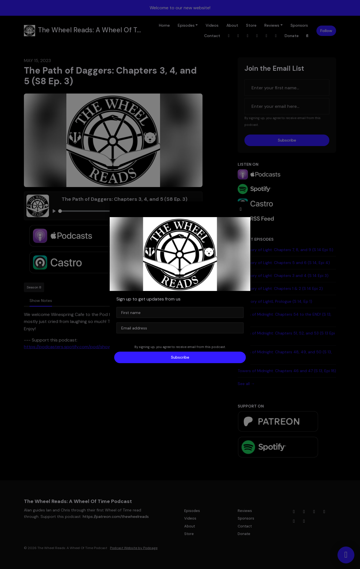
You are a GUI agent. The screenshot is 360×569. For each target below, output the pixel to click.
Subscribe (180, 357)
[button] (241, 209)
